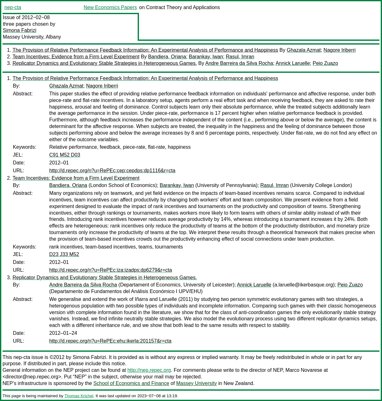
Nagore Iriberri (340, 50)
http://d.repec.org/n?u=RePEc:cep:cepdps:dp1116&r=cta (112, 170)
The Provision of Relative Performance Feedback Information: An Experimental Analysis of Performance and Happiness (145, 50)
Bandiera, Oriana (167, 56)
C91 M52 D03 (64, 155)
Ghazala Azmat (304, 50)
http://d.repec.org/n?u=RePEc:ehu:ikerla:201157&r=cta (110, 341)
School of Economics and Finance (131, 383)
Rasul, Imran (240, 56)
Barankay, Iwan (206, 56)
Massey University (196, 383)
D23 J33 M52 (64, 254)
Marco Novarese (303, 370)
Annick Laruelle (293, 63)
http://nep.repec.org (149, 370)
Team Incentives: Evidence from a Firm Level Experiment (76, 56)
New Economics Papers (110, 7)
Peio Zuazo (325, 63)
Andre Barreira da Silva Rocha (239, 63)
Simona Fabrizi (19, 30)
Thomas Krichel (78, 395)
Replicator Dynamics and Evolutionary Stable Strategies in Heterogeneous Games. (105, 63)
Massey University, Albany (32, 37)
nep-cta (12, 7)
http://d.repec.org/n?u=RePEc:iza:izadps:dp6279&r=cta (110, 270)
